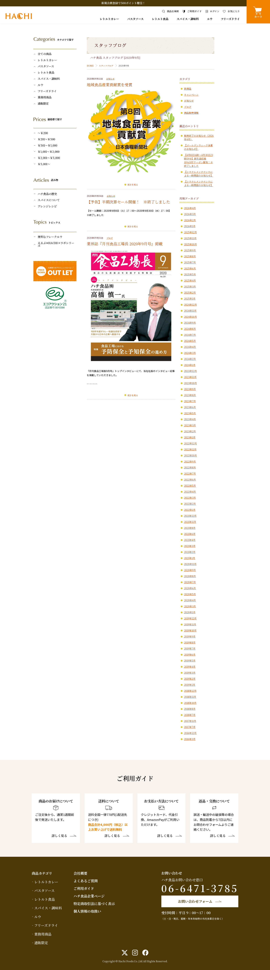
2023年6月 (190, 407)
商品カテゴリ (42, 873)
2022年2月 (190, 503)
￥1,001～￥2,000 (48, 151)
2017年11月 (190, 721)
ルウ (209, 19)
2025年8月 (190, 256)
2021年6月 (189, 534)
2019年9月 (189, 636)
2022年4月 (190, 491)
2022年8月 (190, 467)
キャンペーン (191, 94)
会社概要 (80, 873)
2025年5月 (190, 274)
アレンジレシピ (47, 206)
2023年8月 (190, 395)
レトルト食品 (160, 19)
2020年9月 (190, 570)
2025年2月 (190, 292)
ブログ (110, 237)
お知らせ (110, 78)
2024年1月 (189, 365)
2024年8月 (190, 328)
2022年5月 (190, 485)
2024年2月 (190, 359)
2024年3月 (190, 353)
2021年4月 (189, 540)
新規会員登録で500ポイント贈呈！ (123, 3)
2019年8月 (189, 642)
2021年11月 (190, 522)
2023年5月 (190, 413)
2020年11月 (190, 564)
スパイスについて (49, 200)
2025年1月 (189, 298)
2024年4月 (190, 347)
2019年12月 (190, 618)
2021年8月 (189, 528)
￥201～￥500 (46, 139)
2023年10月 (190, 383)
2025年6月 (190, 268)
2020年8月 (190, 576)
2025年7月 (190, 262)
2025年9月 (190, 250)
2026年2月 (190, 220)
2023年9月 (190, 389)
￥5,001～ (44, 164)
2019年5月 (189, 660)
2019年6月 (189, 654)
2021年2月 (189, 552)
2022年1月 (189, 509)
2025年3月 (190, 286)
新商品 (187, 88)
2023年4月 (190, 419)
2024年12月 (190, 304)
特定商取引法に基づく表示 (94, 903)
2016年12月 (190, 733)
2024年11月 (190, 310)
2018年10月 (190, 703)
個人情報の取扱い (87, 911)
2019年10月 (190, 630)
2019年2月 (189, 678)
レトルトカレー (109, 19)
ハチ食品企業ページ (89, 895)
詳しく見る (59, 836)
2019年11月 (190, 624)
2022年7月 (190, 473)
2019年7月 (189, 648)
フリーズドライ (230, 19)
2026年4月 (190, 208)
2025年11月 (190, 238)
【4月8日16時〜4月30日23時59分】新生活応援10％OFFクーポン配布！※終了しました (198, 160)
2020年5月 (190, 594)
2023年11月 (190, 377)
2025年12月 (190, 232)
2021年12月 (190, 515)
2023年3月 (190, 425)
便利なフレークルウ (50, 236)
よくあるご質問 (86, 880)
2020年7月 (190, 582)
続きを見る (133, 184)
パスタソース (135, 19)
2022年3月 (190, 497)
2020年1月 (189, 612)
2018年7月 (189, 715)
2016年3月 (189, 739)
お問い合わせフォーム (195, 901)
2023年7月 (190, 401)
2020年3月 (190, 606)
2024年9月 (190, 322)
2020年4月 (190, 600)
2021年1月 (189, 558)
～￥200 (43, 133)
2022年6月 (190, 479)
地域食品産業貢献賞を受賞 (109, 84)
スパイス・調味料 (188, 19)
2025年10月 (190, 244)
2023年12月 (190, 371)
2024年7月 (190, 334)
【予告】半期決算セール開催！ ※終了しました (128, 201)
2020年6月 (190, 588)
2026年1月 (189, 226)
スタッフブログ (106, 65)
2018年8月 (189, 709)
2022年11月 (190, 449)
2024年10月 (190, 316)
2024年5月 (190, 341)
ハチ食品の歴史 (47, 194)
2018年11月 (190, 696)
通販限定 (43, 103)
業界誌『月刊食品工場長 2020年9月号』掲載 (125, 243)
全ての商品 (44, 54)
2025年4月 (190, 280)
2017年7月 (189, 727)
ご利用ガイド (84, 888)
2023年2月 (190, 431)
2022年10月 (190, 455)
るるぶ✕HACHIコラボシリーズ (56, 244)
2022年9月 (190, 461)
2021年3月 (189, 546)
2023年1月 (189, 437)
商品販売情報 (191, 112)
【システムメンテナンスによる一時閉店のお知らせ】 (198, 173)
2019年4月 (189, 666)
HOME (90, 65)
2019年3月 (189, 672)
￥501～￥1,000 (47, 145)
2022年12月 (190, 443)
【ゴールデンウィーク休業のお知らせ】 (198, 147)
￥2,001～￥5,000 (49, 158)
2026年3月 (190, 214)
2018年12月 (190, 690)
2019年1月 (189, 684)
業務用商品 (44, 97)
